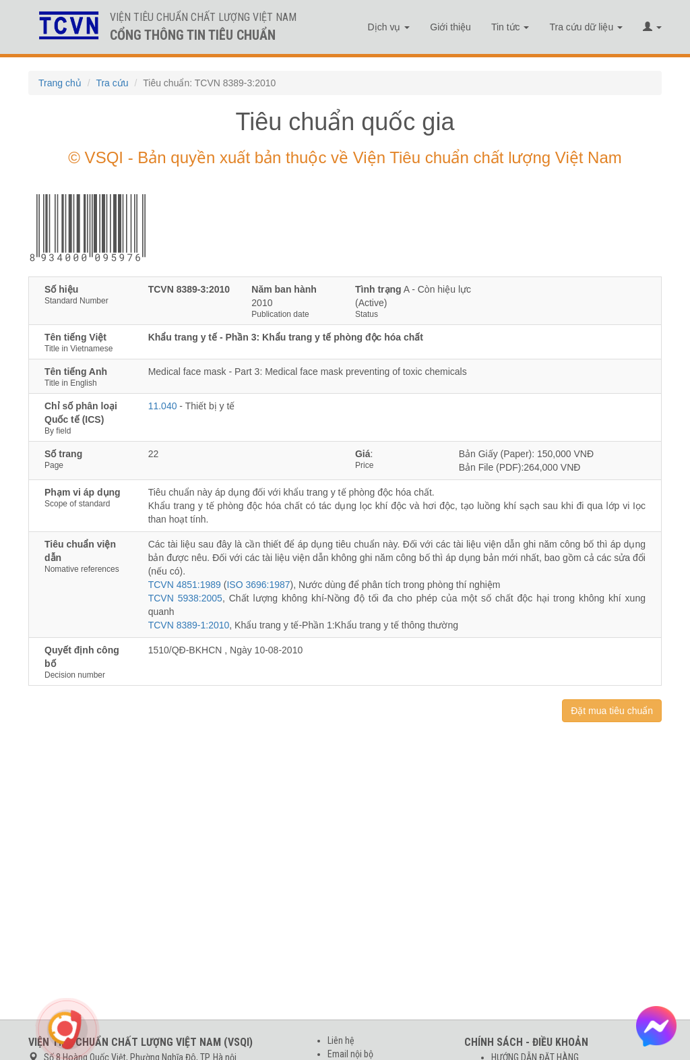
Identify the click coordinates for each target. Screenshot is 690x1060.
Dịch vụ (389, 27)
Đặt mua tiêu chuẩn (612, 710)
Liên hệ (340, 1040)
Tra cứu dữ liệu (586, 27)
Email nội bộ (350, 1054)
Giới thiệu (450, 27)
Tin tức (510, 27)
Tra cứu (112, 83)
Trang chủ (60, 83)
